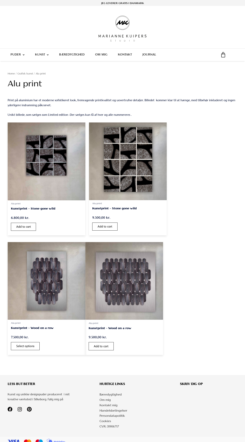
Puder (18, 55)
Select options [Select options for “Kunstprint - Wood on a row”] (181, 225)
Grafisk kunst (25, 76)
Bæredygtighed (74, 55)
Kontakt (128, 55)
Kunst (43, 55)
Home (11, 76)
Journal (153, 55)
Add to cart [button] (24, 225)
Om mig (104, 55)
